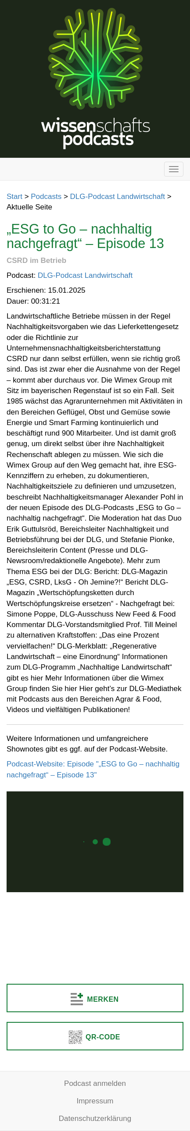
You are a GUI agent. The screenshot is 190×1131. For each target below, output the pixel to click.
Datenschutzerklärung (95, 1118)
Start (14, 196)
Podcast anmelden (95, 1083)
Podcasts (46, 196)
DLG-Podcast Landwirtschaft (117, 196)
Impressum (94, 1101)
